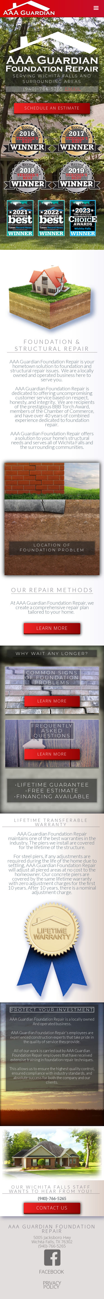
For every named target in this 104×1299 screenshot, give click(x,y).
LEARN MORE (52, 628)
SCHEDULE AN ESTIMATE (52, 108)
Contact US (52, 1208)
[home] (28, 8)
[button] (96, 8)
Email (73, 89)
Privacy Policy (52, 1285)
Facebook (52, 1272)
